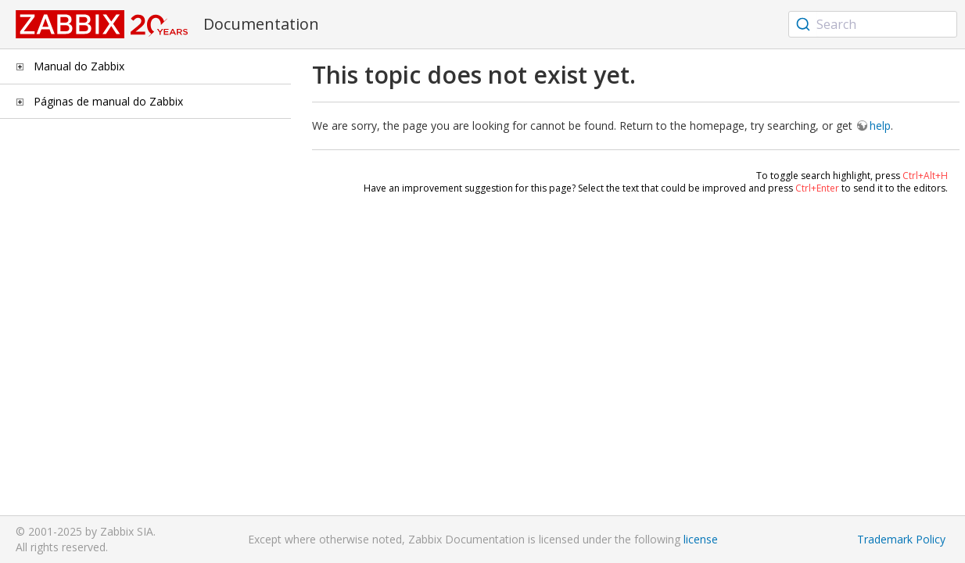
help (880, 125)
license (700, 539)
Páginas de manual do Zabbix (108, 101)
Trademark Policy (901, 539)
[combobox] (872, 24)
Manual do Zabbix (79, 66)
